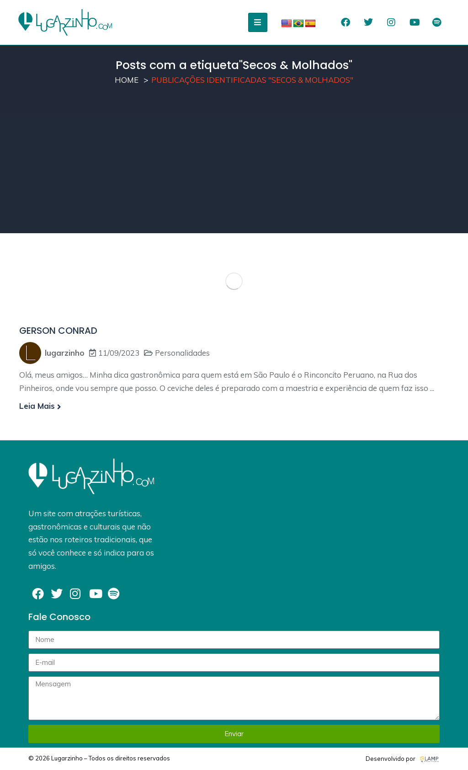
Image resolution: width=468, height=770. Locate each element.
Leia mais (40, 406)
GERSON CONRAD (58, 330)
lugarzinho (65, 353)
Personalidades (182, 353)
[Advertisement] (234, 169)
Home (126, 80)
